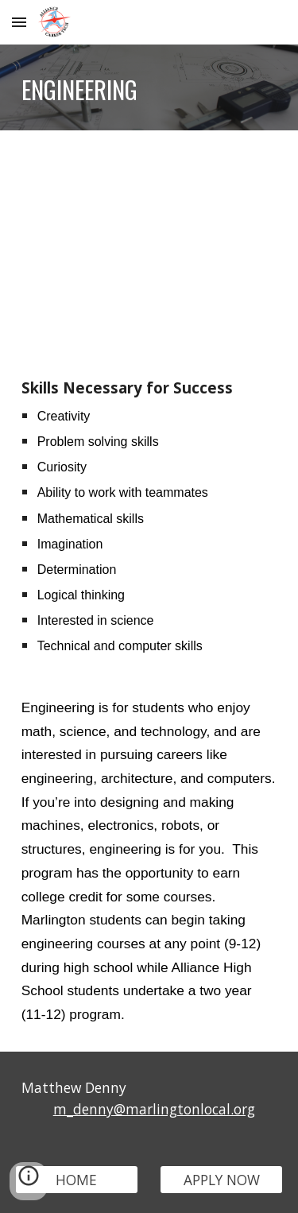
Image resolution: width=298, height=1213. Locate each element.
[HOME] (76, 1180)
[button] (19, 22)
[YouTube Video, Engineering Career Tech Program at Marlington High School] (149, 240)
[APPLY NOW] (221, 1180)
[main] (149, 87)
